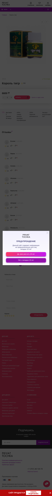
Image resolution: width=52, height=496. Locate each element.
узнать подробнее (33, 493)
